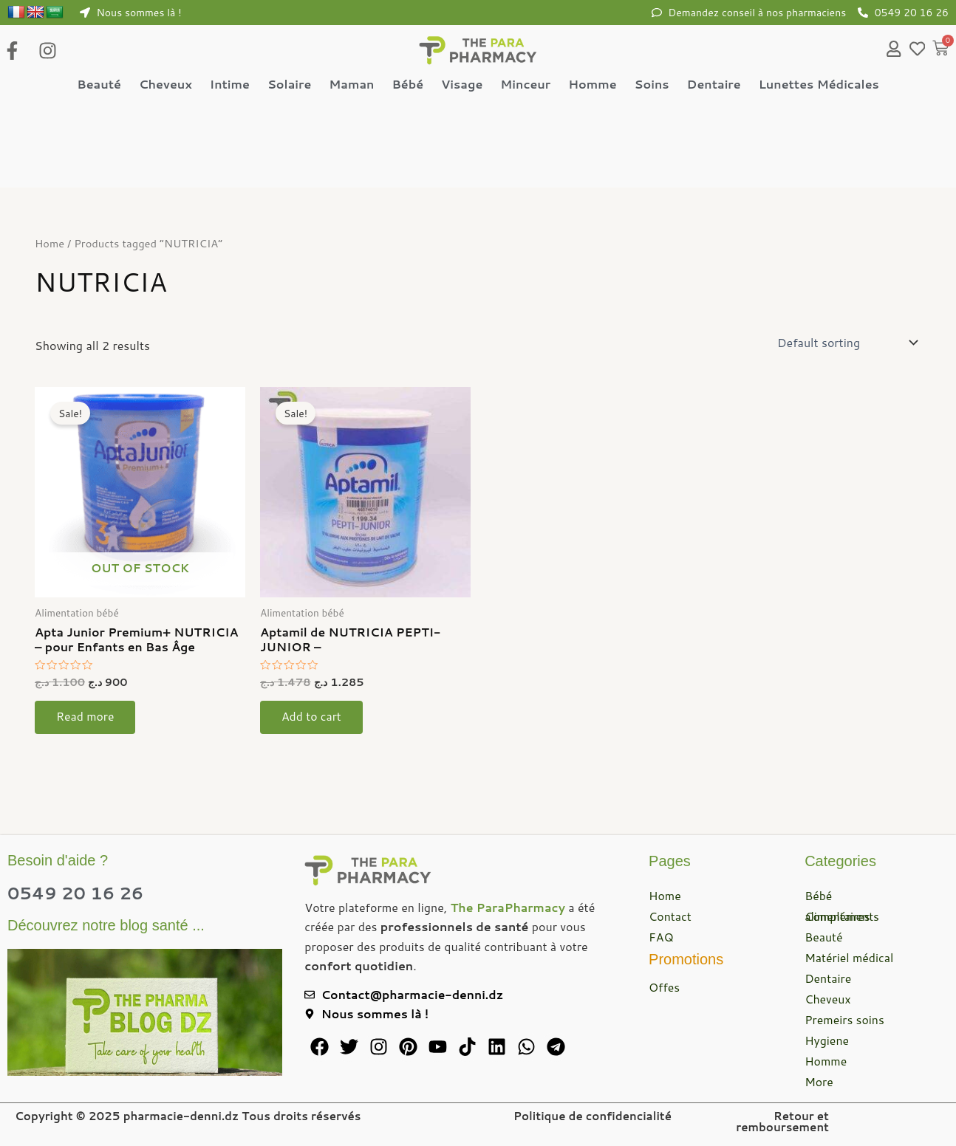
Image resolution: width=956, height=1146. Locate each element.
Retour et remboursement (782, 1121)
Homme (592, 85)
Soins (652, 85)
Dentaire (714, 85)
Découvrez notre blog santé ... (106, 925)
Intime (230, 85)
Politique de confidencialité (592, 1116)
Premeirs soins (845, 1019)
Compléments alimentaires (842, 915)
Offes (664, 986)
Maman (351, 85)
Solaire (289, 85)
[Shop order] (846, 348)
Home (50, 248)
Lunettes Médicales (819, 85)
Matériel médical (850, 957)
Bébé (407, 85)
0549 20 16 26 (78, 892)
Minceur (525, 85)
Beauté (99, 85)
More (819, 1081)
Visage (461, 85)
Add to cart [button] (312, 723)
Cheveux (165, 85)
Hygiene (827, 1040)
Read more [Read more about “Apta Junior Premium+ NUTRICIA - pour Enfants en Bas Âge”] (86, 723)
